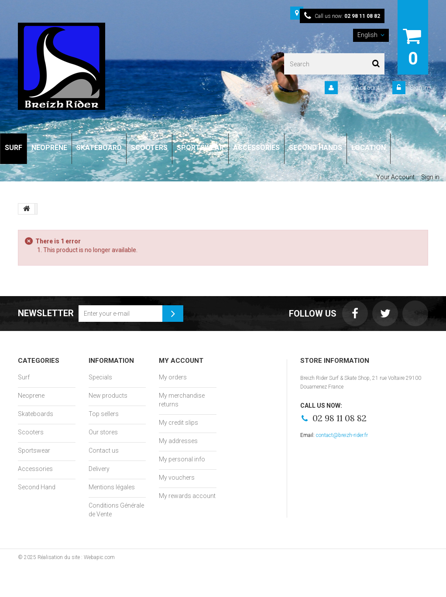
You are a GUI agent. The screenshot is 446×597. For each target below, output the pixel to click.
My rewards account (187, 495)
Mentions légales (112, 487)
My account (181, 361)
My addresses (178, 440)
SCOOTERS (149, 147)
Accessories (35, 468)
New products (108, 395)
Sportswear (34, 450)
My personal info (182, 459)
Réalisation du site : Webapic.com (76, 557)
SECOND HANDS (315, 147)
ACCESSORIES (256, 147)
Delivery (99, 468)
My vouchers (177, 477)
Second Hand (36, 487)
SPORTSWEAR (200, 147)
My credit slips (178, 422)
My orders (173, 377)
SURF (13, 147)
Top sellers (104, 413)
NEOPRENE (49, 147)
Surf (24, 377)
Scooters (31, 432)
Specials (100, 377)
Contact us (104, 450)
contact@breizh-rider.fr (342, 435)
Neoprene (31, 395)
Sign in (418, 87)
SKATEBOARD (99, 147)
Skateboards (35, 413)
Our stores (103, 432)
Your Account (360, 87)
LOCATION (368, 147)
